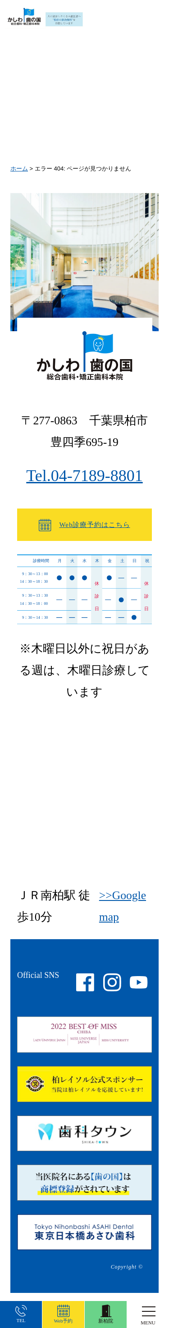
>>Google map (122, 906)
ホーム (19, 168)
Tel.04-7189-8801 (84, 476)
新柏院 (105, 1314)
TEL (21, 1314)
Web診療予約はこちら (84, 525)
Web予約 (63, 1314)
